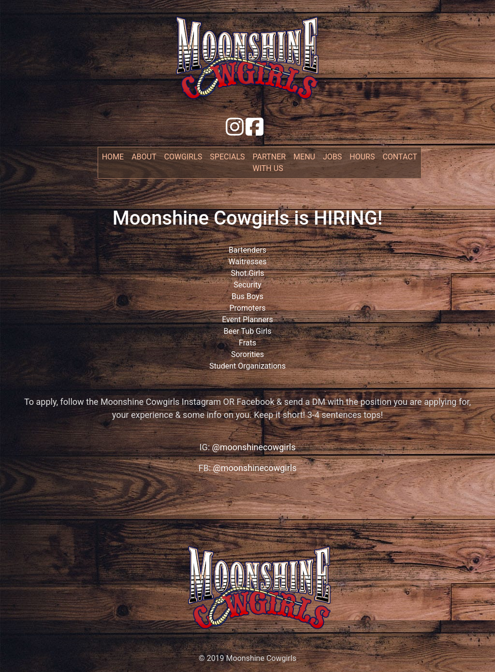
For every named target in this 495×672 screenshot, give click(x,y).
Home (115, 156)
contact (399, 156)
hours (362, 156)
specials (227, 156)
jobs (332, 156)
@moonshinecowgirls (254, 447)
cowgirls (183, 156)
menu (304, 156)
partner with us (269, 162)
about (143, 156)
